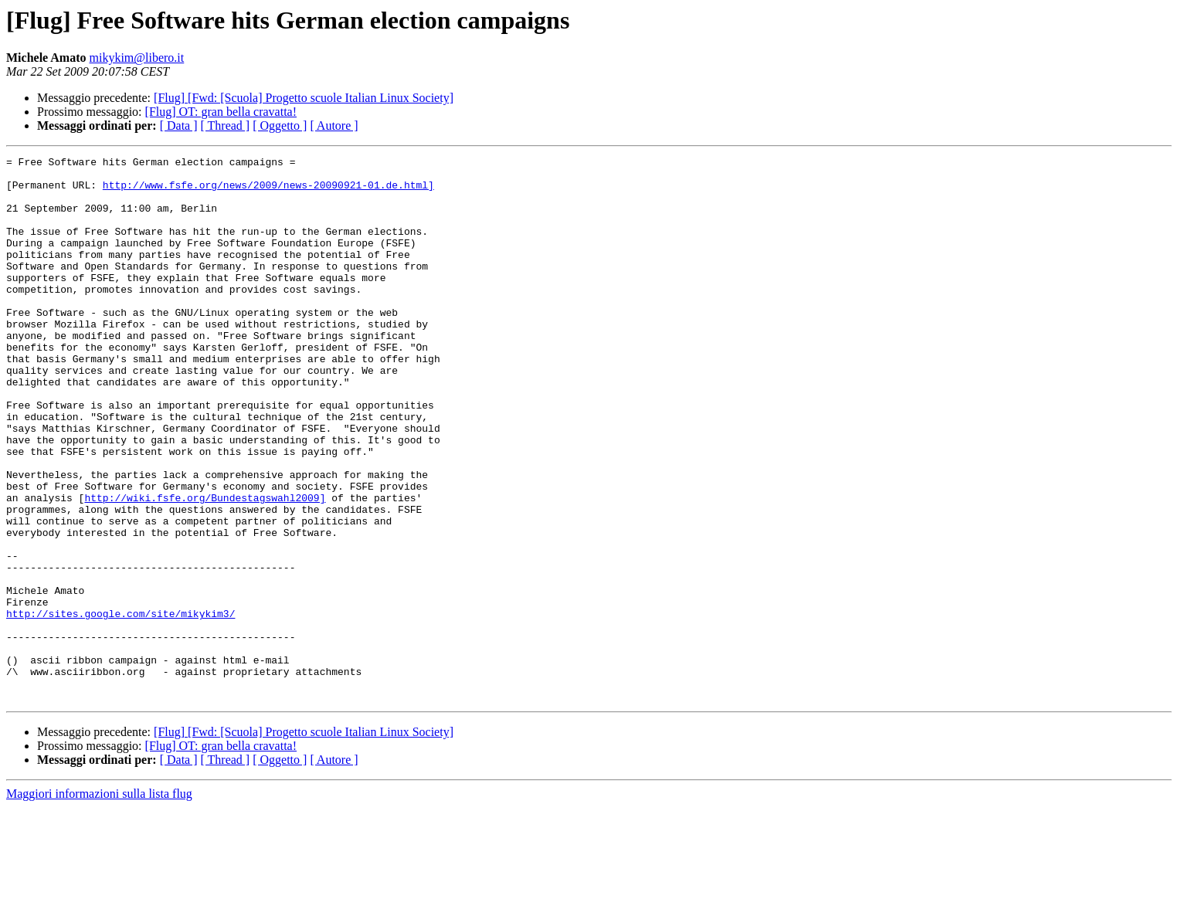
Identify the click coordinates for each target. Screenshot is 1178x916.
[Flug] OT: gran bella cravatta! (221, 111)
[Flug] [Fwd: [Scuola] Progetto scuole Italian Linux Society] (303, 97)
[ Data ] (179, 125)
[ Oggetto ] (280, 125)
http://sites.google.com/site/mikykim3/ (120, 706)
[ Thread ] (225, 125)
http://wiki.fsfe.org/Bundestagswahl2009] (204, 567)
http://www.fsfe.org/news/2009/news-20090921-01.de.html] (268, 191)
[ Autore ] (334, 125)
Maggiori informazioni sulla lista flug (99, 902)
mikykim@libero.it (137, 57)
